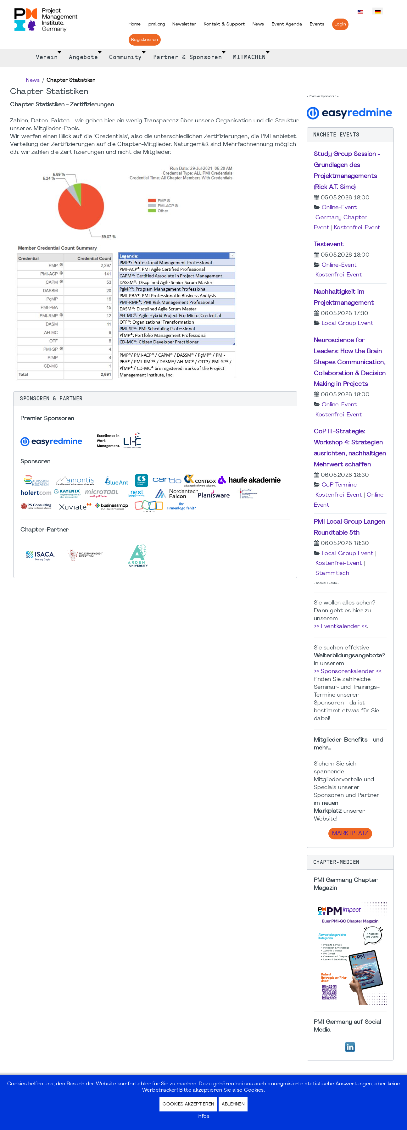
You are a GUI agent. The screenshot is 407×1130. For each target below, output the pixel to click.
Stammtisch (332, 573)
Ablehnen (233, 1104)
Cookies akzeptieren (188, 1104)
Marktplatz (350, 833)
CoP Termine (339, 485)
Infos (204, 1116)
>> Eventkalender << (340, 626)
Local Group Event (348, 323)
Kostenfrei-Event (357, 228)
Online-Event (339, 207)
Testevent (329, 245)
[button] (155, 398)
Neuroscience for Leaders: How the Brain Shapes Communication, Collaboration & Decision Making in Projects (350, 362)
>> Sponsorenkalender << (348, 671)
